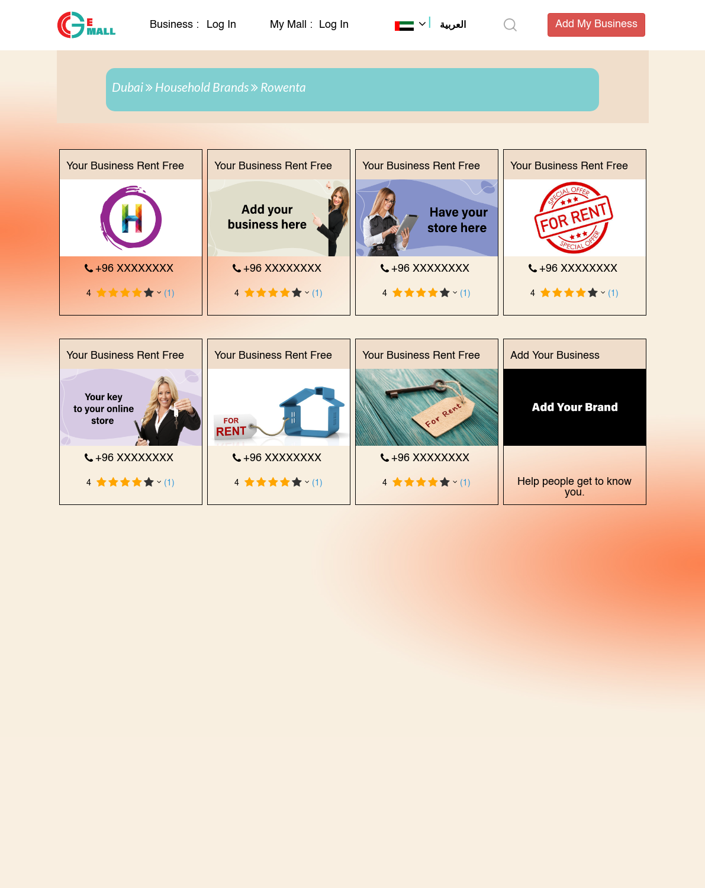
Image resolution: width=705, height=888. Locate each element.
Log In (221, 25)
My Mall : (291, 25)
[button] (430, 26)
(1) (169, 293)
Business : (176, 25)
